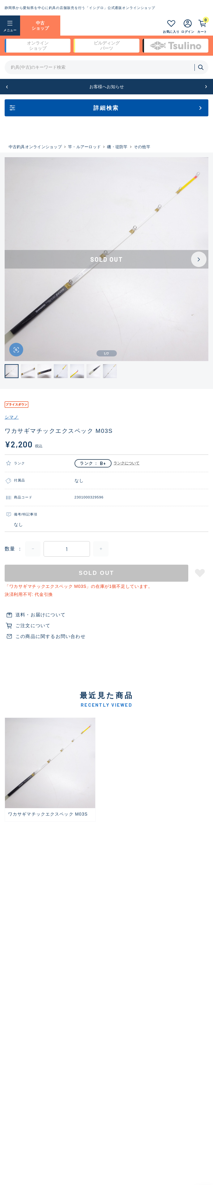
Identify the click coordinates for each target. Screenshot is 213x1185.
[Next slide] (199, 259)
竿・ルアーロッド (84, 146)
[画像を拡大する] (16, 349)
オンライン (38, 46)
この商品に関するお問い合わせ (50, 636)
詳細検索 (106, 108)
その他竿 (142, 146)
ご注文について (32, 625)
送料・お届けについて (40, 614)
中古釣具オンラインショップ (35, 146)
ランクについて (126, 463)
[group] (50, 769)
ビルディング (107, 46)
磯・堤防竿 (117, 146)
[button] (7, 87)
